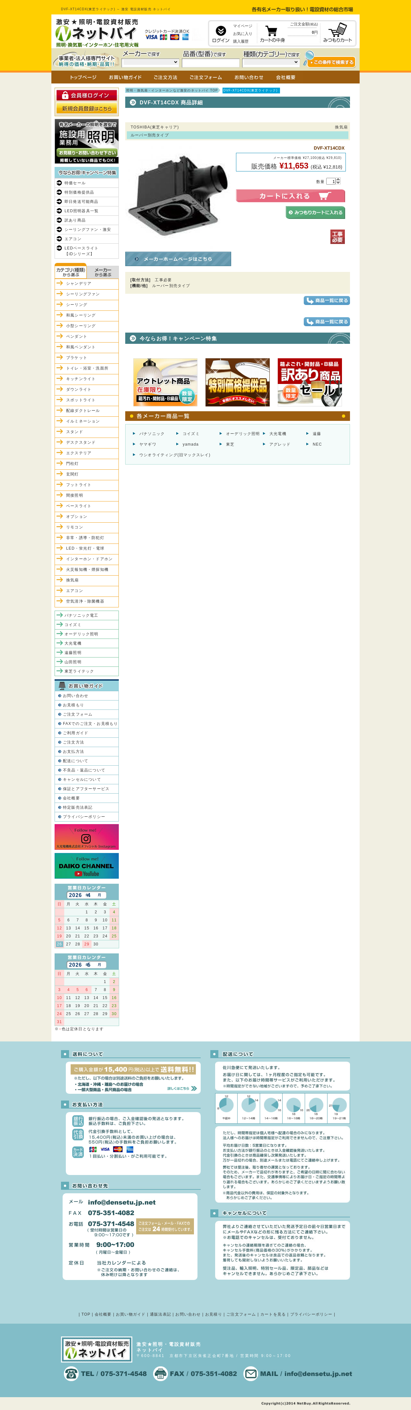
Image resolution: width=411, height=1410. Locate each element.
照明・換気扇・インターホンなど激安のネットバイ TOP (172, 90)
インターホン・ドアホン (89, 559)
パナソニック (152, 433)
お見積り (213, 1314)
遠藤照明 (73, 652)
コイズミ (191, 433)
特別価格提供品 (79, 192)
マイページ (242, 26)
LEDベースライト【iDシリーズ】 (82, 251)
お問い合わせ (75, 695)
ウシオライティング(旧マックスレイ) (175, 455)
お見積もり (73, 705)
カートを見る (273, 1314)
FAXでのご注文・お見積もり (90, 723)
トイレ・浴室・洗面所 (87, 368)
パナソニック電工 (82, 615)
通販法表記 (160, 1314)
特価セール (75, 183)
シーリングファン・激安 (88, 229)
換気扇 (72, 580)
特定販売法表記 (77, 807)
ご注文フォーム (77, 714)
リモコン (74, 527)
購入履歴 (241, 41)
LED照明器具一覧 (82, 211)
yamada (191, 444)
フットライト (79, 485)
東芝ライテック (79, 671)
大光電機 (277, 433)
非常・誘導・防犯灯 (85, 537)
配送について (75, 761)
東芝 (230, 444)
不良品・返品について (84, 770)
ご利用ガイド (75, 733)
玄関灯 (72, 474)
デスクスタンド (81, 442)
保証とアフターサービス (86, 789)
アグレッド (280, 444)
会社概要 (71, 798)
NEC (317, 444)
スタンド (74, 432)
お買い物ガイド (130, 1314)
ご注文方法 (73, 742)
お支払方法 (73, 751)
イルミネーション (83, 421)
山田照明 (73, 662)
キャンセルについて (82, 779)
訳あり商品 (75, 220)
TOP (86, 1314)
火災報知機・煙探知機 (87, 569)
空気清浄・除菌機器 (85, 601)
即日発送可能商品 (82, 201)
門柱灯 (72, 463)
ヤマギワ (147, 444)
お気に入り (242, 33)
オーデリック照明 (243, 433)
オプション (76, 516)
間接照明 (74, 495)
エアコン (73, 239)
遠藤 (317, 433)
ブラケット (76, 357)
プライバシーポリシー (84, 816)
